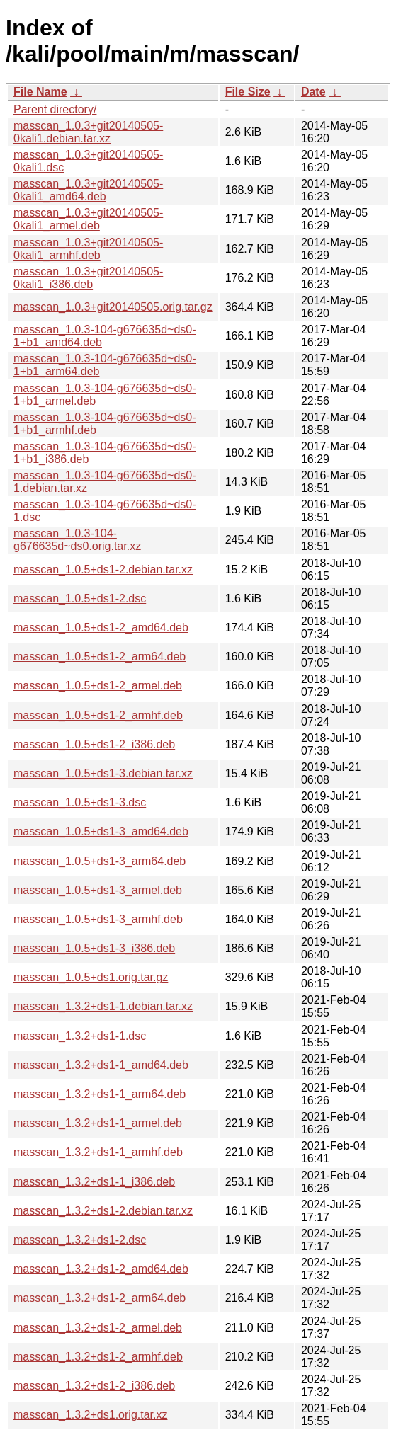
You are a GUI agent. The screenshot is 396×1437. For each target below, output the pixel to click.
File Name (40, 92)
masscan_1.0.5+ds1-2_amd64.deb (100, 628)
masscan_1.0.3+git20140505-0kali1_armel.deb (88, 219)
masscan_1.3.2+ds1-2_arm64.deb (99, 1298)
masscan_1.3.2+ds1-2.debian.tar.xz (103, 1211)
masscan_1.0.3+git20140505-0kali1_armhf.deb (88, 248)
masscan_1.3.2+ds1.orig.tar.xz (90, 1415)
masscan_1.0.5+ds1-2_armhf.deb (98, 715)
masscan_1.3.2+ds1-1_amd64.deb (100, 1065)
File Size (248, 92)
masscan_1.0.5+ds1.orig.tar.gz (90, 977)
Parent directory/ (54, 109)
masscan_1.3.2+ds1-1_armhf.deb (98, 1152)
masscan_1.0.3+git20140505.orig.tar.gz (113, 307)
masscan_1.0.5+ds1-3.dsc (79, 802)
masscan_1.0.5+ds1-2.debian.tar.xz (103, 569)
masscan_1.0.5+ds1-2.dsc (79, 598)
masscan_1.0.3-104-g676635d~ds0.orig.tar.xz (77, 539)
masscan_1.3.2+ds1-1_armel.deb (97, 1123)
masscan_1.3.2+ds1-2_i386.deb (94, 1386)
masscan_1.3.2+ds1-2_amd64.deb (100, 1269)
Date (313, 92)
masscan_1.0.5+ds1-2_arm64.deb (99, 657)
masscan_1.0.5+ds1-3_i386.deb (94, 948)
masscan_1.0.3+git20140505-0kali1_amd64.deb (88, 190)
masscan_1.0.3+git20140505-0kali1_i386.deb (88, 277)
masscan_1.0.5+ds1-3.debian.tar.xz (103, 773)
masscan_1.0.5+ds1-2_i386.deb (94, 744)
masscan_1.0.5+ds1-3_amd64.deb (100, 831)
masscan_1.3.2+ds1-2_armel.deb (97, 1328)
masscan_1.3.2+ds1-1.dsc (79, 1036)
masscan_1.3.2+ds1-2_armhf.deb (98, 1357)
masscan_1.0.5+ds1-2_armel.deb (97, 686)
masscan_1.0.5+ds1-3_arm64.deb (99, 861)
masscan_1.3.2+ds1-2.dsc (79, 1240)
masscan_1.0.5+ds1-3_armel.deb (97, 890)
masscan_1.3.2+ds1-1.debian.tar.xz (103, 1006)
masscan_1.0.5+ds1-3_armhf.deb (98, 919)
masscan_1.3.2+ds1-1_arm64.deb (99, 1094)
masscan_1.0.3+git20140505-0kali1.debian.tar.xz (88, 132)
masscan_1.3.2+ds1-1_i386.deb (94, 1182)
